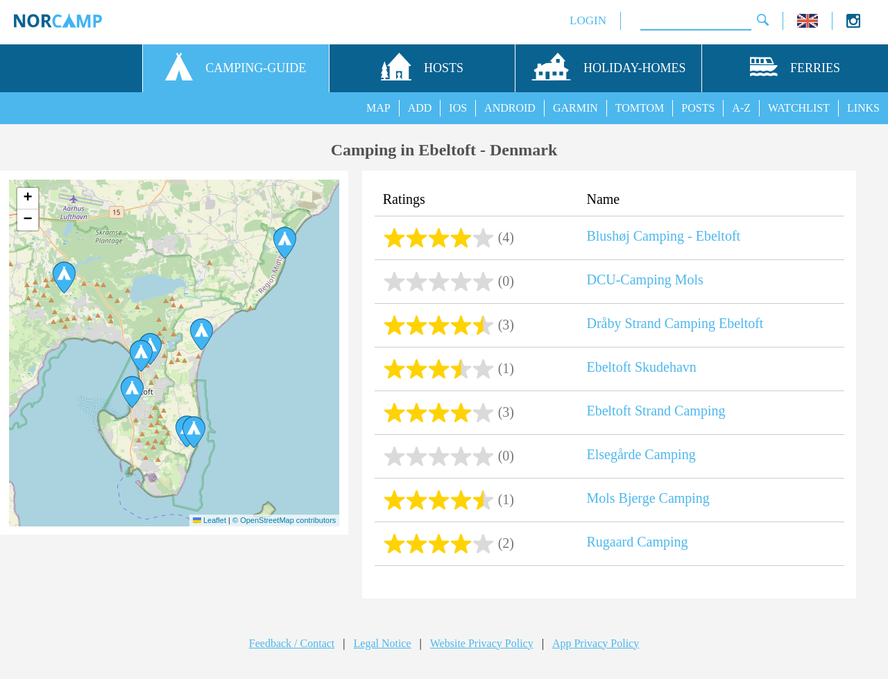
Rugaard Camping (637, 541)
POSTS (698, 108)
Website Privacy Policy (481, 643)
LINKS (863, 108)
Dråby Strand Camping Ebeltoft (674, 323)
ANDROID (510, 108)
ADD (420, 108)
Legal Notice (382, 643)
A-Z (741, 108)
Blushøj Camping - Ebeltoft (663, 235)
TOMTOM (640, 108)
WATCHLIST (799, 108)
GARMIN (575, 108)
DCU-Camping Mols (644, 279)
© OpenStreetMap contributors (284, 520)
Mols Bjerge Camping (647, 498)
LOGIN (588, 20)
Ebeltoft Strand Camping (655, 410)
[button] (193, 432)
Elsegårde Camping (640, 454)
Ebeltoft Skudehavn (641, 367)
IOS (458, 108)
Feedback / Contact (292, 643)
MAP (378, 108)
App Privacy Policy (595, 643)
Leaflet (209, 520)
